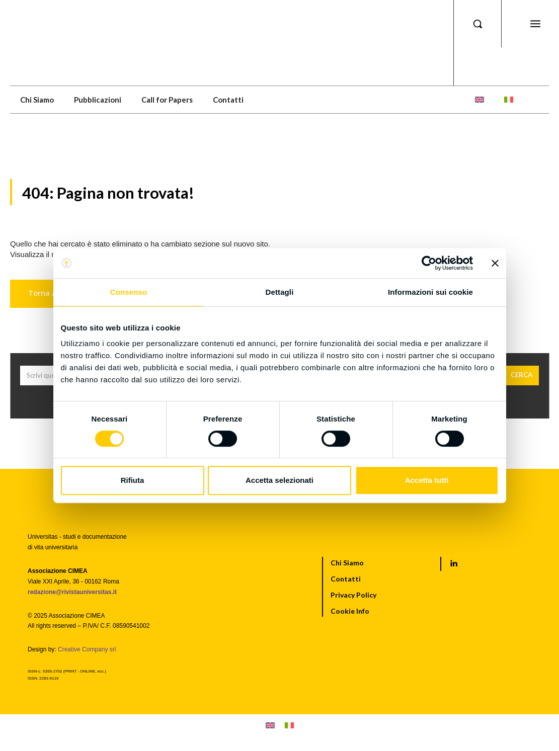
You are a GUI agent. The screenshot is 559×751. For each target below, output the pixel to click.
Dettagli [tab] (280, 292)
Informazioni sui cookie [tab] (430, 292)
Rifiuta (132, 480)
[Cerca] (521, 376)
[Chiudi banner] (495, 263)
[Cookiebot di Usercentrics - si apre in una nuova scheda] (429, 263)
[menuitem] (479, 99)
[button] (477, 23)
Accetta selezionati (279, 480)
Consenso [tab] (128, 292)
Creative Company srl (87, 649)
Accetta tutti (427, 480)
